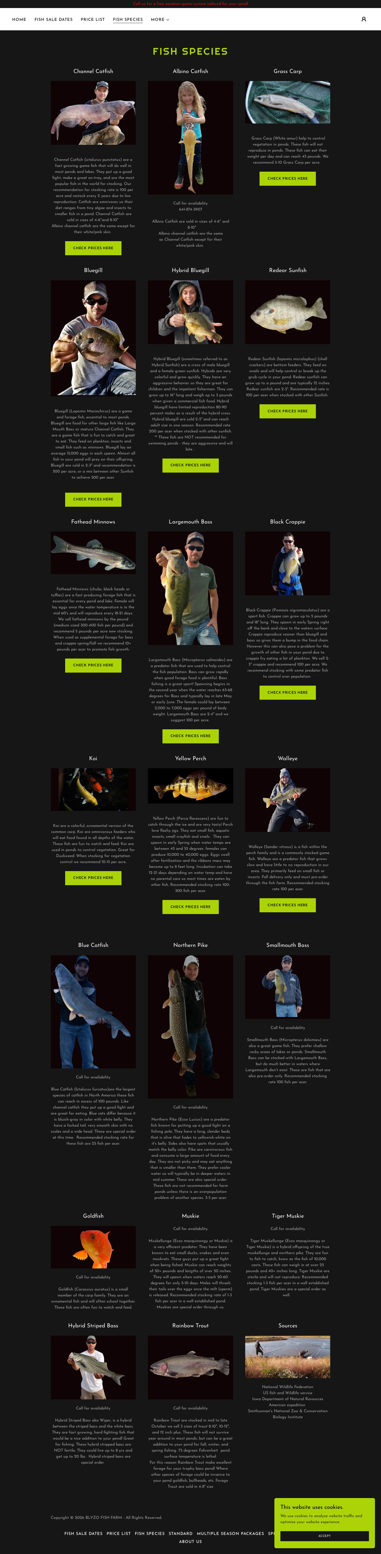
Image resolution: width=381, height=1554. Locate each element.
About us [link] (190, 1542)
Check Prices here (191, 907)
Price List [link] (93, 20)
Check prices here (93, 248)
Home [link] (19, 20)
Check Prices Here (288, 179)
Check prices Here (93, 665)
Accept (324, 1535)
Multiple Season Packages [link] (230, 1534)
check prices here (93, 878)
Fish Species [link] (128, 20)
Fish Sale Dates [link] (53, 20)
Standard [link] (181, 1534)
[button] (160, 20)
